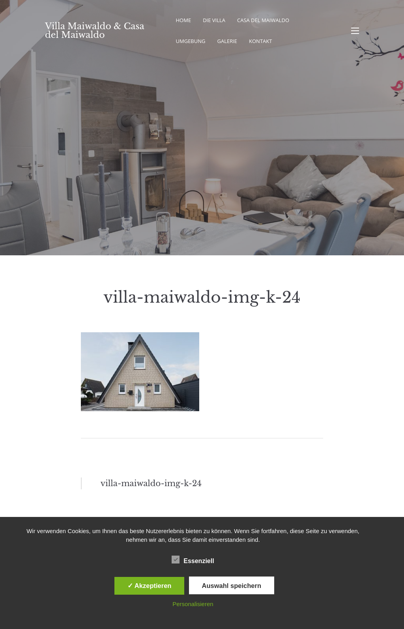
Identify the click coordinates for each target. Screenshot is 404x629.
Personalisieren (192, 604)
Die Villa (214, 20)
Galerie (227, 41)
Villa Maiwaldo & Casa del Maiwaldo (94, 30)
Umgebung (191, 41)
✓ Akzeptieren (149, 585)
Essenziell (193, 559)
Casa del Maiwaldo (263, 20)
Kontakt (260, 41)
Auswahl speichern (231, 585)
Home (183, 20)
